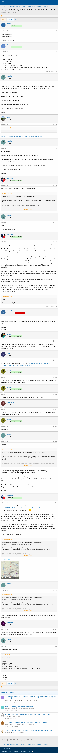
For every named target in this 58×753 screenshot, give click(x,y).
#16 (56, 441)
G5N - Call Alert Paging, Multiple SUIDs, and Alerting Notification (28, 730)
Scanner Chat (19, 716)
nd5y (8, 353)
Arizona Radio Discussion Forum (31, 701)
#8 (56, 241)
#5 (56, 148)
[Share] (54, 31)
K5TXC (9, 334)
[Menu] (2, 2)
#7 (56, 222)
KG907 (7, 724)
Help (29, 751)
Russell (9, 311)
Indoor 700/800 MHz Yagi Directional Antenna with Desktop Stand (22, 508)
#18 (56, 591)
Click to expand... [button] (29, 209)
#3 (56, 83)
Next (10, 19)
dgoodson (7, 708)
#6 (56, 185)
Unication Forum (23, 732)
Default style (5, 748)
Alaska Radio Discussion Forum (25, 724)
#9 (56, 318)
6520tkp (9, 76)
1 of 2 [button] (3, 19)
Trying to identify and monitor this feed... (19, 707)
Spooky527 (10, 622)
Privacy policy (23, 751)
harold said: (5, 655)
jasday (9, 370)
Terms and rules (13, 751)
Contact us (4, 751)
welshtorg (7, 732)
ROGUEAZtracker (9, 701)
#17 (56, 502)
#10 (56, 341)
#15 (56, 426)
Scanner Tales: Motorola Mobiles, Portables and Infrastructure (27, 715)
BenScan (10, 178)
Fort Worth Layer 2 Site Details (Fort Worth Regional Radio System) (22, 136)
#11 (56, 360)
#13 (56, 394)
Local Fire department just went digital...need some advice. (26, 722)
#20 (56, 646)
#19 (56, 629)
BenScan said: (6, 449)
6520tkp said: (6, 128)
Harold (9, 45)
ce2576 (9, 117)
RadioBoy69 (11, 402)
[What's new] (56, 2)
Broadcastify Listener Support (26, 708)
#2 (56, 52)
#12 (56, 377)
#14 (56, 409)
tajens (4, 12)
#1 (56, 31)
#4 (56, 124)
